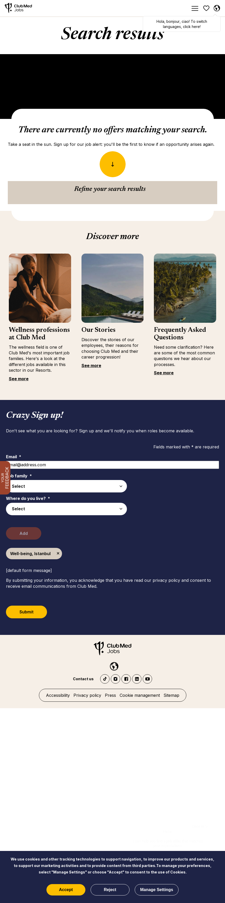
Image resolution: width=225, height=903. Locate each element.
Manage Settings (156, 889)
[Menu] (194, 8)
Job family (19, 476)
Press (110, 695)
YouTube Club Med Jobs (147, 679)
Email (13, 457)
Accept (66, 889)
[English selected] (217, 8)
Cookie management (140, 695)
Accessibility (58, 695)
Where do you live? (28, 498)
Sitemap (171, 695)
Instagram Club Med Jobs (115, 679)
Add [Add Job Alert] (26, 533)
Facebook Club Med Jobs (126, 679)
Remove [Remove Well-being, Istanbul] (58, 553)
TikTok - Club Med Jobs (105, 679)
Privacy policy (87, 695)
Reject (110, 889)
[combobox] (66, 509)
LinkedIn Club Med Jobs (136, 679)
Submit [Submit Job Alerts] (29, 611)
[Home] (18, 8)
